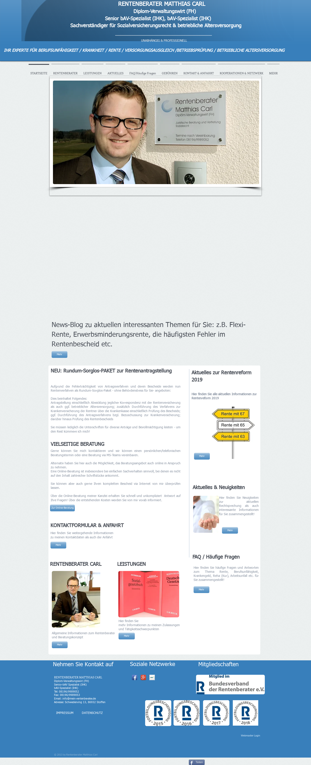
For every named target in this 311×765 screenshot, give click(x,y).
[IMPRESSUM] (64, 713)
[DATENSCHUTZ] (92, 713)
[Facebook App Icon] (134, 677)
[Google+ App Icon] (143, 677)
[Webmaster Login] (250, 735)
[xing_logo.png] (152, 677)
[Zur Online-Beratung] (62, 508)
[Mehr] (59, 354)
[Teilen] (197, 762)
